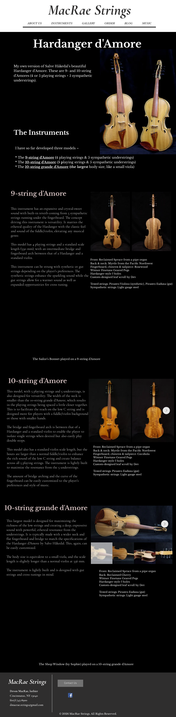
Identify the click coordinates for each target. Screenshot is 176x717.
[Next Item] (166, 410)
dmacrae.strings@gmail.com (26, 705)
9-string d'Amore (39, 158)
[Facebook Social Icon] (70, 695)
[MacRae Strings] (89, 10)
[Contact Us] (70, 683)
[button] (61, 23)
